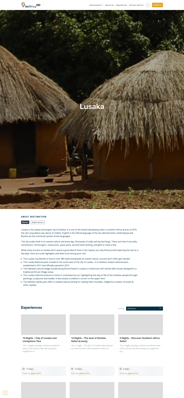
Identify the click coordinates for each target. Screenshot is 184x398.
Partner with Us (136, 5)
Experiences (121, 5)
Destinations (96, 5)
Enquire (157, 5)
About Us (109, 5)
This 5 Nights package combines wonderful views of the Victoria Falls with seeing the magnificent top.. (140, 348)
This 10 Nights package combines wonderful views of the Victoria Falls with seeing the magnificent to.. (41, 348)
